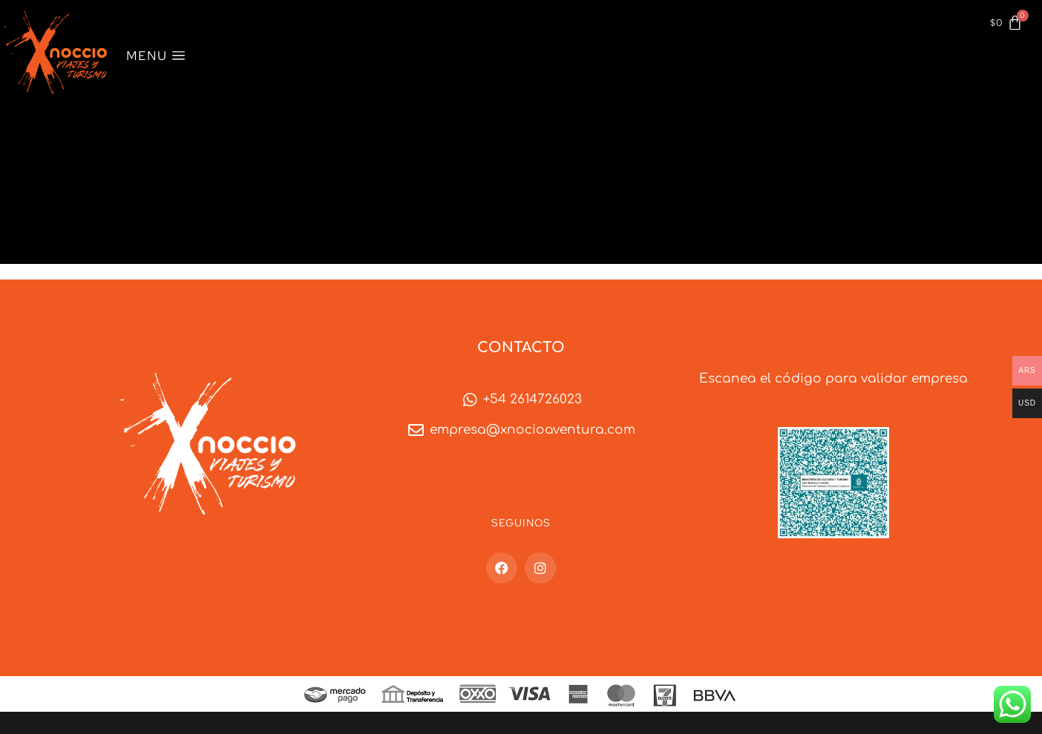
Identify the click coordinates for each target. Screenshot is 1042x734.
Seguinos (521, 522)
